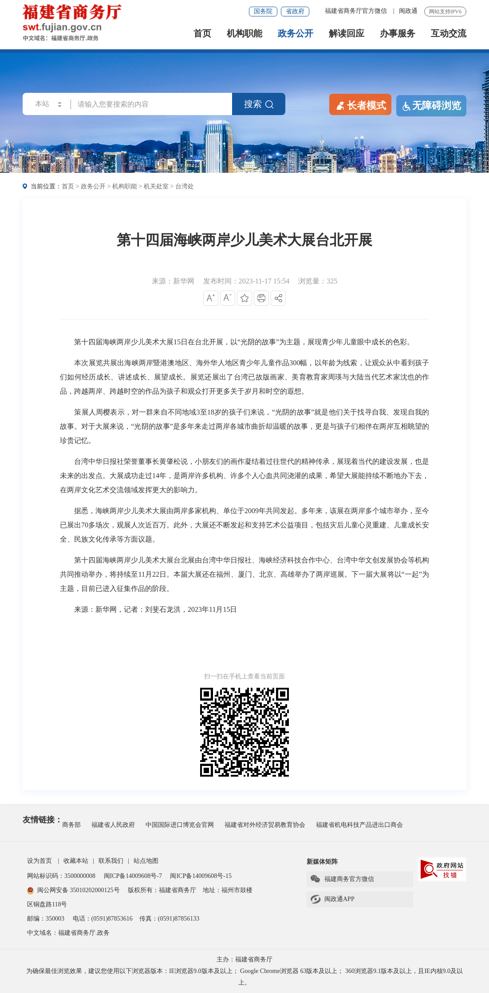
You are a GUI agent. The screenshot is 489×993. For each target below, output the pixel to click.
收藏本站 (75, 860)
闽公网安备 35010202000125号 (73, 890)
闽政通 (408, 11)
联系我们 (111, 860)
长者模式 (360, 105)
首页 (202, 33)
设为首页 (39, 860)
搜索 (258, 104)
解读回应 (346, 33)
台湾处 (184, 186)
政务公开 (295, 33)
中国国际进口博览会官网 (180, 825)
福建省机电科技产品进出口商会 (359, 825)
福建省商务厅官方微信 (357, 11)
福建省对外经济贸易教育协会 (265, 825)
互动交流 (448, 33)
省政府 (295, 11)
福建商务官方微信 (342, 879)
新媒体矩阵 (322, 861)
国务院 (263, 11)
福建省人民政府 (113, 825)
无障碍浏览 (431, 106)
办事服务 (397, 33)
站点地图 (146, 860)
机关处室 (156, 186)
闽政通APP (332, 899)
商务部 (71, 825)
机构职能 (244, 33)
